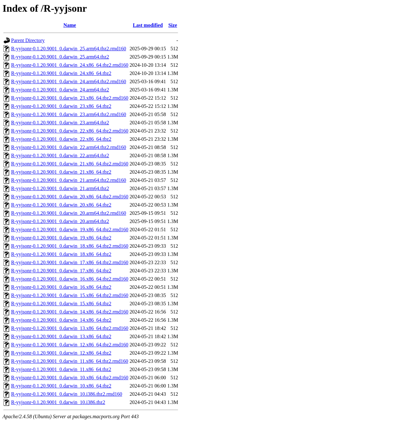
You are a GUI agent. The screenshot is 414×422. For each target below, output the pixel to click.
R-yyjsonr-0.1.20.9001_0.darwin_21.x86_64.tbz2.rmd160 (69, 163)
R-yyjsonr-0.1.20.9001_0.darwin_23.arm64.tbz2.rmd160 (68, 114)
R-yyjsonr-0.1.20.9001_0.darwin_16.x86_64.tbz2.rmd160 (69, 279)
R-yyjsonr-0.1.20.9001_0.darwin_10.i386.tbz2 (58, 402)
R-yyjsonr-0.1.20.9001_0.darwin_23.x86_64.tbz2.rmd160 (69, 98)
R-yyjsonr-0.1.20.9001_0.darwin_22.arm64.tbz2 (60, 155)
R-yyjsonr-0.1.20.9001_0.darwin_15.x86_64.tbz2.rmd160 (69, 295)
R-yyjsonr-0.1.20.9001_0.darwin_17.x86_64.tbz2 (61, 270)
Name (69, 25)
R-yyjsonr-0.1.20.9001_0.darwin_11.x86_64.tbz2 (61, 369)
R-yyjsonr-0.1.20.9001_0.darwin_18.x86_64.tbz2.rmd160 (69, 246)
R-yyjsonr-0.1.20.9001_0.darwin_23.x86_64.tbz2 (61, 106)
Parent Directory (28, 40)
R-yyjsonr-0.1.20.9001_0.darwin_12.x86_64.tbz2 (61, 353)
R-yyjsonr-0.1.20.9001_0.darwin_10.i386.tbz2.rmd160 (66, 394)
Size (172, 25)
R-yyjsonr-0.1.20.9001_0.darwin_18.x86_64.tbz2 (61, 254)
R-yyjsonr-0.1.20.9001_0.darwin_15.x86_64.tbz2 (61, 303)
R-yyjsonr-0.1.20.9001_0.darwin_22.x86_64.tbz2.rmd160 (69, 130)
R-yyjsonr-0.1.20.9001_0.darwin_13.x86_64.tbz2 (61, 336)
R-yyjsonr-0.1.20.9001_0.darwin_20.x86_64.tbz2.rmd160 (69, 196)
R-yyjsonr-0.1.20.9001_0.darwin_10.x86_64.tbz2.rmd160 (69, 377)
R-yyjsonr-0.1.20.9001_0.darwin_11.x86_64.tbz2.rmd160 (69, 361)
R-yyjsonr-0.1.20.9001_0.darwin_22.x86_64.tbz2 (61, 139)
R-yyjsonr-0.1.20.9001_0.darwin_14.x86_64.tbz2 (61, 320)
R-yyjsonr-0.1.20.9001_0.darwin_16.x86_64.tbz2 (61, 287)
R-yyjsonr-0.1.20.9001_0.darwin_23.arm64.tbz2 (60, 122)
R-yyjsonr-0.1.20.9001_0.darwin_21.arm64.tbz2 (60, 188)
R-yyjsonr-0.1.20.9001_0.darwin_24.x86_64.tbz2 (61, 73)
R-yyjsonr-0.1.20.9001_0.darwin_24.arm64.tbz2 (60, 89)
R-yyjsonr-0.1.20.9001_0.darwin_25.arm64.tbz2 (60, 56)
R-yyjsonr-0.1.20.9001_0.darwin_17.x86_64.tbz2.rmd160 (69, 262)
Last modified (148, 25)
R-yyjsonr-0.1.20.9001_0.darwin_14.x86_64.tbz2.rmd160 (69, 311)
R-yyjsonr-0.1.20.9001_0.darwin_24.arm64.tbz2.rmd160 (68, 81)
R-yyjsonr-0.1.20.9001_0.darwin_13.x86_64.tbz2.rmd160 (69, 328)
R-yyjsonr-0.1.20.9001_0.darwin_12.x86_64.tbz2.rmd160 (69, 344)
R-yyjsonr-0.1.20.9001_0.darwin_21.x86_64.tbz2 (61, 172)
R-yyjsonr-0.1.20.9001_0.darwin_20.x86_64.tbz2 (61, 205)
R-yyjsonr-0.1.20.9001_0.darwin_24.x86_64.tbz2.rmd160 (69, 65)
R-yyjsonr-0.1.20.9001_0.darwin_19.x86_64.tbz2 (61, 237)
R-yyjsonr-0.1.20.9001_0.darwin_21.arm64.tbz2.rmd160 (68, 180)
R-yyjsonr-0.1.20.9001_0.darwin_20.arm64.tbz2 (60, 221)
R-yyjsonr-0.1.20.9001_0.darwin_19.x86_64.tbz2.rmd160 (69, 229)
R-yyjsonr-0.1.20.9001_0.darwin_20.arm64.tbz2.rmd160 (68, 213)
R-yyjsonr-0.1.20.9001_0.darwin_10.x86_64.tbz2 (61, 385)
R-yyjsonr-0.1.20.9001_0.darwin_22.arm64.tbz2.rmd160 (68, 147)
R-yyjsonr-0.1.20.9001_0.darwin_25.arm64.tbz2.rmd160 (68, 48)
